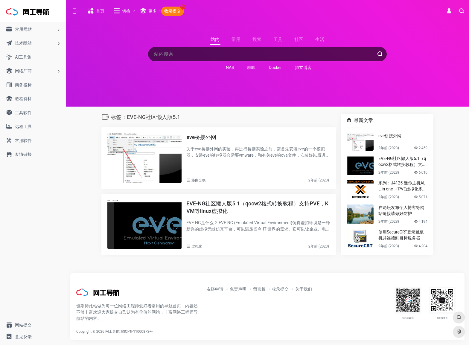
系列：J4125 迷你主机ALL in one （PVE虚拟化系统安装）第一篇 (402, 186)
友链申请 (215, 289)
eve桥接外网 (201, 137)
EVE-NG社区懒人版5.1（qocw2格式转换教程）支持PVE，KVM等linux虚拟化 (257, 207)
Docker (275, 67)
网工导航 (112, 331)
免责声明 (238, 289)
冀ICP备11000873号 (137, 331)
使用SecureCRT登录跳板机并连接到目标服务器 (401, 235)
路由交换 (198, 180)
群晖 (251, 67)
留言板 (259, 289)
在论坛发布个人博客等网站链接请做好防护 (401, 210)
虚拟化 (196, 246)
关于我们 (303, 289)
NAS (230, 67)
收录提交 (280, 289)
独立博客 (303, 67)
